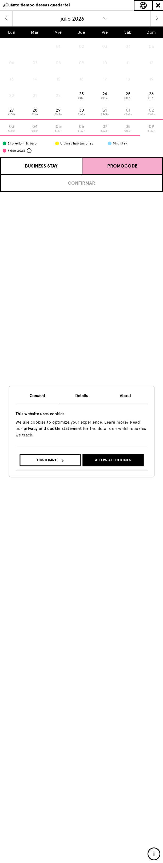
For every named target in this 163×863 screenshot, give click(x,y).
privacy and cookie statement (52, 428)
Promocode (122, 166)
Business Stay (41, 166)
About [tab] (125, 395)
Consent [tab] (37, 395)
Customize (50, 460)
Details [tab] (81, 395)
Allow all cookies (113, 460)
